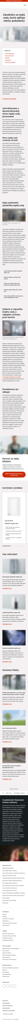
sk (3, 793)
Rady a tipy (8, 793)
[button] (14, 789)
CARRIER (16, 1019)
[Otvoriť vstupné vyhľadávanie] (21, 5)
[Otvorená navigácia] (25, 5)
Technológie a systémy (19, 793)
